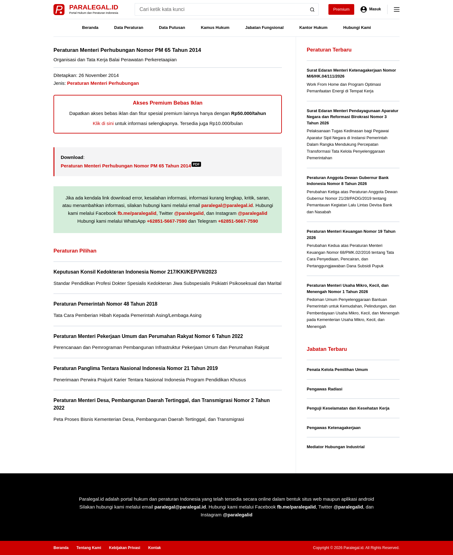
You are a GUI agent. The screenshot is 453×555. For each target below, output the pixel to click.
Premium (341, 9)
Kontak (154, 548)
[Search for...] (220, 9)
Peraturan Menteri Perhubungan (103, 83)
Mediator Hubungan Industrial (336, 446)
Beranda (90, 27)
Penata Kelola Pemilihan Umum (337, 369)
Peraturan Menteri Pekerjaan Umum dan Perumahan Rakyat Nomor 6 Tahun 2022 (148, 336)
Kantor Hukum (313, 27)
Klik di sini (103, 123)
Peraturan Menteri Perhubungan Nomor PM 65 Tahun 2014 (131, 165)
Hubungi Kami (357, 27)
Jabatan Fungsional (264, 27)
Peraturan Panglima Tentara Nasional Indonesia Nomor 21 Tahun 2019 (135, 368)
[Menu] (397, 9)
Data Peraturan (128, 27)
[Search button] (312, 9)
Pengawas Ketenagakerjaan (334, 427)
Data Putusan (172, 27)
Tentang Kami (88, 548)
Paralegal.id (93, 7)
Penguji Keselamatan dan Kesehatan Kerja (348, 408)
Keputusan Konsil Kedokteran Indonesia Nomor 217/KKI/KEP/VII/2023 (135, 272)
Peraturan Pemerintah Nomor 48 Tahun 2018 (105, 304)
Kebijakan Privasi (124, 548)
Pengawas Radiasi (324, 389)
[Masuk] (371, 9)
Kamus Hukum (215, 27)
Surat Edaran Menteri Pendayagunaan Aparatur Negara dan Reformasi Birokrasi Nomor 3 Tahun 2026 (352, 116)
